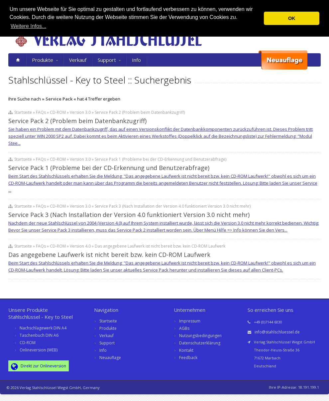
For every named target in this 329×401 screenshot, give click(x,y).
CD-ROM (28, 342)
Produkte (45, 60)
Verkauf (77, 60)
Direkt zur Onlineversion (38, 366)
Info (136, 60)
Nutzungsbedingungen (200, 335)
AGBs (184, 328)
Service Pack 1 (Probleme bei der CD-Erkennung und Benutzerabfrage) (108, 168)
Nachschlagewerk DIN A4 (43, 328)
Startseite (108, 321)
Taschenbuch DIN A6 (39, 335)
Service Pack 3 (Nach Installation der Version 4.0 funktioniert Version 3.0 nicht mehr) (129, 215)
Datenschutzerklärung (199, 343)
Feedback (188, 357)
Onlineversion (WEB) (38, 350)
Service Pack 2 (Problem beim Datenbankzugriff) (77, 121)
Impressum (189, 321)
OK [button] (291, 18)
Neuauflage (110, 357)
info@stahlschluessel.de (277, 332)
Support (109, 60)
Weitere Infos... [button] (28, 26)
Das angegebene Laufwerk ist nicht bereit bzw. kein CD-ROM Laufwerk (109, 255)
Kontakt (186, 350)
